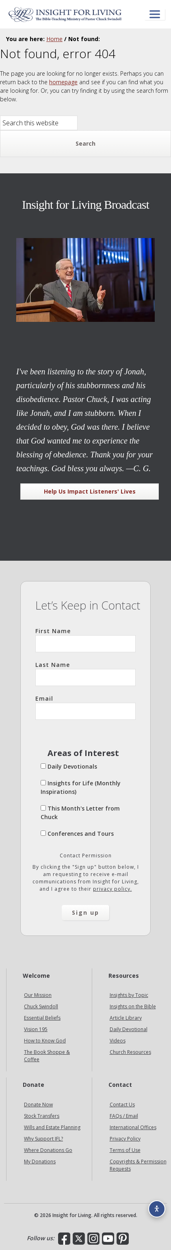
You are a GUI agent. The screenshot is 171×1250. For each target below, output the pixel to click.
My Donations (40, 1161)
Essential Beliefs (42, 1017)
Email (85, 707)
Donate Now (38, 1104)
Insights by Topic (129, 995)
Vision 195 (36, 1029)
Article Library (126, 1017)
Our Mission (38, 995)
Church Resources (130, 1052)
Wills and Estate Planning (52, 1127)
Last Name (85, 673)
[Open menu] (155, 14)
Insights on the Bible (133, 1006)
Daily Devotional (128, 1029)
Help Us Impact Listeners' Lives (90, 491)
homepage (63, 82)
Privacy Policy (125, 1138)
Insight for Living (65, 14)
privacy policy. (112, 888)
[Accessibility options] (156, 1208)
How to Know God (45, 1040)
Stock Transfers (41, 1115)
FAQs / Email (124, 1115)
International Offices (133, 1127)
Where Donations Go (48, 1150)
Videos (118, 1040)
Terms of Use (125, 1150)
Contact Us (122, 1104)
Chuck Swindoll (41, 1006)
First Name (85, 639)
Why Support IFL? (43, 1138)
